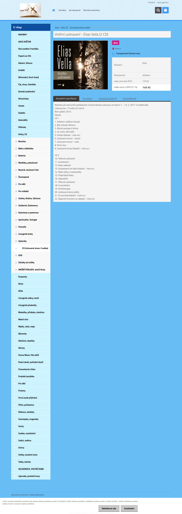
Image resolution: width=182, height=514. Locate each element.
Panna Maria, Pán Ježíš (28, 355)
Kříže (20, 291)
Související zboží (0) (108, 98)
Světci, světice (24, 440)
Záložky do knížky (26, 262)
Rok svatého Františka (28, 48)
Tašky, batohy (24, 461)
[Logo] (30, 10)
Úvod (57, 27)
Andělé (21, 70)
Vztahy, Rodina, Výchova (29, 198)
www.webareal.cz (37, 494)
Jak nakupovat (75, 10)
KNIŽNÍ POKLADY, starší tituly (31, 269)
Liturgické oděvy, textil (28, 298)
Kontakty (62, 10)
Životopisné (23, 177)
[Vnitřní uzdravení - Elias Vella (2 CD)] (80, 41)
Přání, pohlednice (26, 404)
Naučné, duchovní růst (28, 169)
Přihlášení (151, 2)
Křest (20, 283)
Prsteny (21, 390)
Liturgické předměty (27, 305)
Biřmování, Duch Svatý (28, 77)
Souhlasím (129, 508)
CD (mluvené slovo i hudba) (35, 248)
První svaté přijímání (27, 397)
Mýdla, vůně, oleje (26, 326)
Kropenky (22, 276)
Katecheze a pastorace (28, 212)
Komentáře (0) (129, 98)
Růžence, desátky (26, 412)
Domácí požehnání (26, 91)
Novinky (22, 141)
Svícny (21, 447)
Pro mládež (23, 191)
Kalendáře (23, 120)
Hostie (21, 105)
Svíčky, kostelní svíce (27, 454)
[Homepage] (53, 10)
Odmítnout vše (109, 508)
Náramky (22, 333)
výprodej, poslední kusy (29, 476)
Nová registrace (163, 2)
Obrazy (21, 348)
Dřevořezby (23, 98)
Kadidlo (21, 113)
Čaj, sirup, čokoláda (27, 84)
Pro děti (21, 184)
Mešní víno (23, 319)
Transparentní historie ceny (126, 53)
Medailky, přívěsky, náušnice (31, 312)
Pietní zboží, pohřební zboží (30, 362)
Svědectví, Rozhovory (28, 205)
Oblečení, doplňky (26, 340)
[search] (158, 10)
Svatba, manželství (27, 433)
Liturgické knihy (25, 234)
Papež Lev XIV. (24, 56)
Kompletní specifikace (66, 98)
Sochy (21, 426)
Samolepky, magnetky (28, 419)
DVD (20, 255)
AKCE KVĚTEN (24, 41)
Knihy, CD (22, 134)
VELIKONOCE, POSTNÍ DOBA (31, 469)
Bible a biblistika (25, 148)
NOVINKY (22, 34)
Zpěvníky (22, 241)
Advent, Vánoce (25, 63)
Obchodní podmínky (91, 10)
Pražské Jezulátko (26, 376)
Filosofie (22, 226)
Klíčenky (22, 127)
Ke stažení (87, 98)
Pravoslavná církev (26, 369)
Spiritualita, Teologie (27, 219)
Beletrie (21, 155)
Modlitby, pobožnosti (28, 162)
